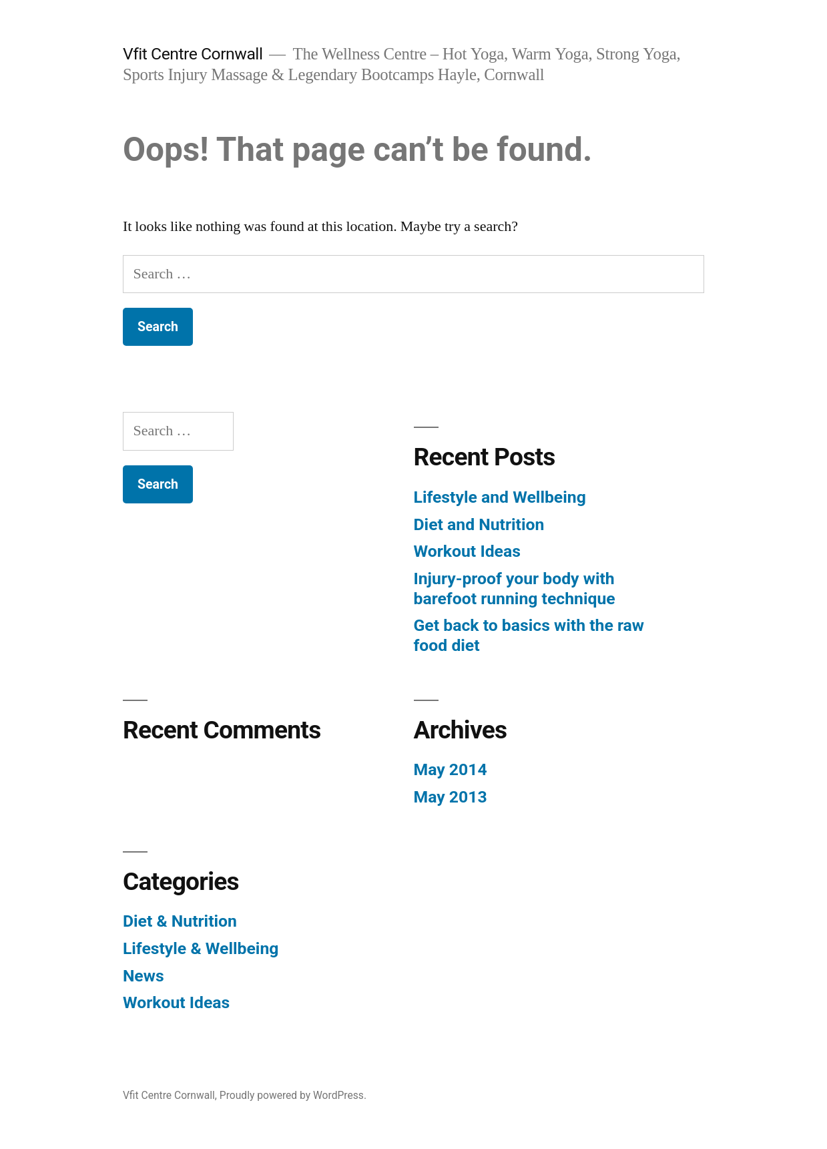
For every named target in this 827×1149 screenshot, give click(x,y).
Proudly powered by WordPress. (293, 1095)
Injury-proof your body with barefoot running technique (514, 588)
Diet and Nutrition (479, 524)
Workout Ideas (467, 551)
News (143, 975)
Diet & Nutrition (180, 921)
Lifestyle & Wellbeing (201, 948)
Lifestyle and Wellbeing (500, 497)
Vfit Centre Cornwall (193, 53)
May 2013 (450, 797)
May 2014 (450, 769)
